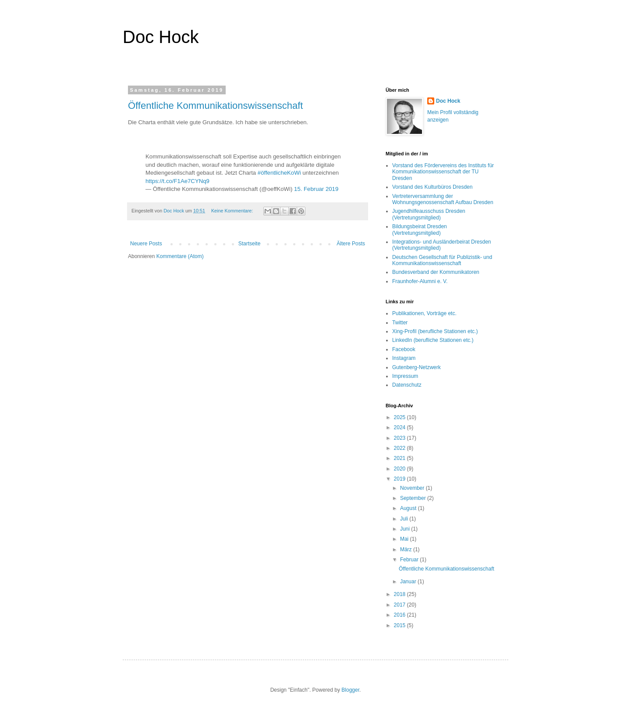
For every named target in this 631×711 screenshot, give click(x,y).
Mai (405, 539)
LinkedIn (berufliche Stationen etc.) (432, 340)
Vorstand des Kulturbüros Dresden (432, 187)
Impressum (405, 376)
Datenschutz (407, 385)
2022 (400, 448)
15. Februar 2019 (316, 189)
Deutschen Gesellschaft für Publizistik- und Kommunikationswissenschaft (442, 260)
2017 (400, 605)
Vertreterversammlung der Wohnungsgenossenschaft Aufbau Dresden (442, 199)
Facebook (403, 349)
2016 (400, 615)
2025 (400, 417)
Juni (405, 529)
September (413, 498)
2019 (400, 479)
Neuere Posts (146, 244)
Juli (404, 519)
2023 (400, 438)
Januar (409, 581)
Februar (410, 560)
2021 (400, 458)
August (409, 508)
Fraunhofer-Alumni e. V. (419, 281)
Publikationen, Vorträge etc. (424, 313)
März (406, 549)
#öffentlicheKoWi (279, 172)
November (413, 488)
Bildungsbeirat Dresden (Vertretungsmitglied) (419, 229)
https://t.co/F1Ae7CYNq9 (177, 181)
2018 (400, 594)
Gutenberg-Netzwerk (416, 367)
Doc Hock (161, 37)
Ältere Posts (351, 244)
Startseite (249, 244)
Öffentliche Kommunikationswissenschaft (215, 105)
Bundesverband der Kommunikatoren (435, 272)
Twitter (400, 323)
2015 (400, 625)
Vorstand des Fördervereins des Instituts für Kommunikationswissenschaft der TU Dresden (443, 171)
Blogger (350, 690)
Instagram (403, 358)
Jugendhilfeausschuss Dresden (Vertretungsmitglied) (428, 214)
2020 (400, 469)
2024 (400, 427)
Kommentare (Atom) (180, 256)
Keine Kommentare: (232, 210)
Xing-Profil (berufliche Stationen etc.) (435, 331)
